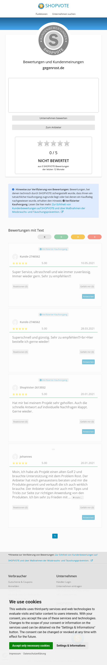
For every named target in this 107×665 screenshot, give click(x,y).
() (87, 286)
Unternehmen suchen (63, 14)
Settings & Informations (71, 645)
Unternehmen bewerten (53, 118)
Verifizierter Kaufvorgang (53, 249)
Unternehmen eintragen (69, 586)
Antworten (88, 296)
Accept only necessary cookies (31, 645)
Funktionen (41, 14)
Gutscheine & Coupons (20, 582)
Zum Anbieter (53, 127)
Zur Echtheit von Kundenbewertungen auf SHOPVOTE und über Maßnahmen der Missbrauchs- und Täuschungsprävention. (48, 208)
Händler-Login (63, 582)
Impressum (15, 653)
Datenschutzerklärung (34, 653)
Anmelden (13, 586)
